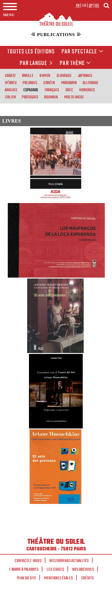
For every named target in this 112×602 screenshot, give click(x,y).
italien (10, 96)
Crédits (87, 578)
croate (10, 75)
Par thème (75, 63)
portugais (30, 96)
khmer (44, 75)
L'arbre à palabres (24, 569)
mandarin (69, 82)
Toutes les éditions (31, 52)
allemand (90, 82)
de (97, 5)
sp (91, 5)
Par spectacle (82, 52)
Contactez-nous (28, 560)
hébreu (11, 82)
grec (69, 89)
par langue (37, 63)
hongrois (87, 89)
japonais (85, 75)
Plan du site (26, 578)
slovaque (64, 75)
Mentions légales (58, 578)
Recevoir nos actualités (69, 560)
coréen (49, 82)
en (84, 5)
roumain (51, 96)
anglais (11, 89)
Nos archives (83, 569)
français (52, 89)
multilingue (74, 96)
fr (78, 5)
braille (27, 75)
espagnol (31, 89)
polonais (30, 82)
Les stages (55, 569)
